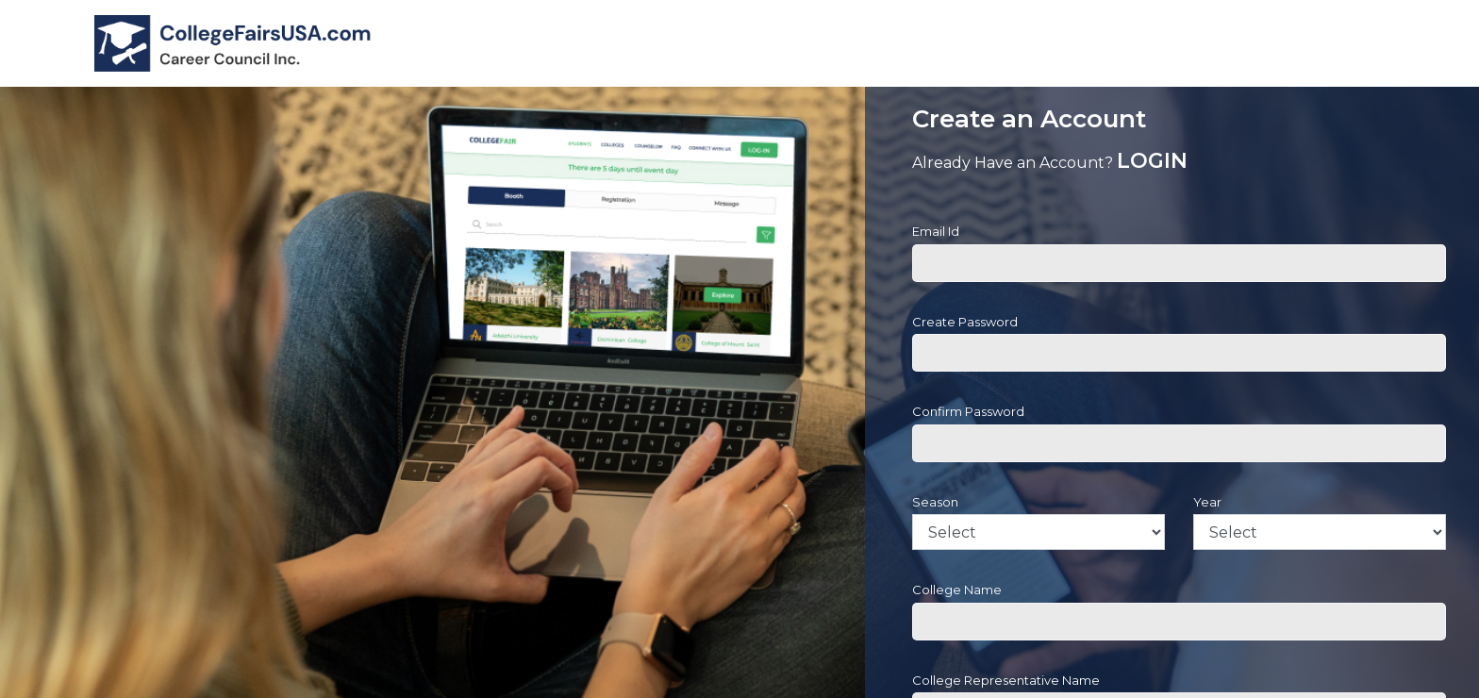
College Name (957, 589)
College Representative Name (1006, 680)
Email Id (935, 231)
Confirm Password (968, 411)
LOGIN (1152, 161)
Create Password (965, 321)
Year (1207, 501)
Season (935, 501)
